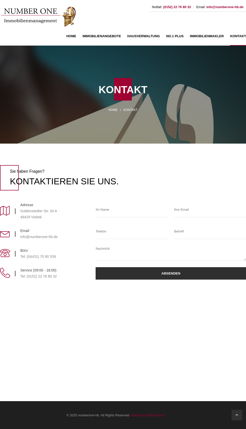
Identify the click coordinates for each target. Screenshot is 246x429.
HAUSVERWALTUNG (143, 36)
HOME (71, 36)
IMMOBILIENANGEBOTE (101, 36)
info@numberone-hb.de (224, 7)
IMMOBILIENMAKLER (207, 36)
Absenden (170, 273)
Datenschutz (156, 415)
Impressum (138, 415)
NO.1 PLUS (175, 36)
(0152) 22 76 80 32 (177, 7)
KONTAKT (238, 36)
